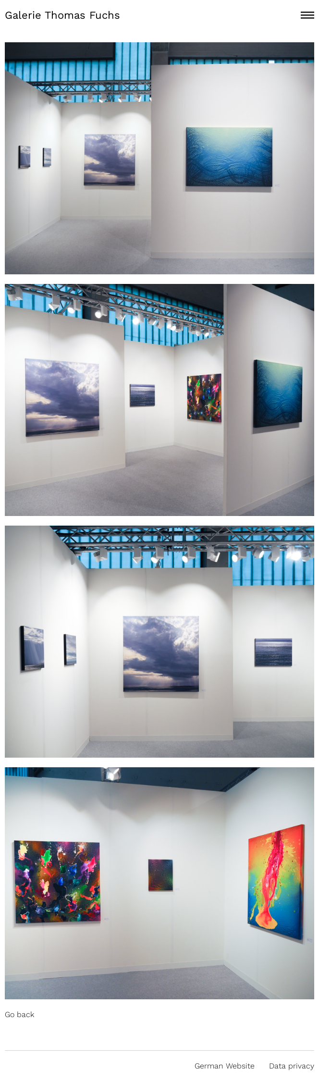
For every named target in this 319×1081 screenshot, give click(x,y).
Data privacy (291, 1065)
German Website (225, 1065)
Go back (19, 1014)
